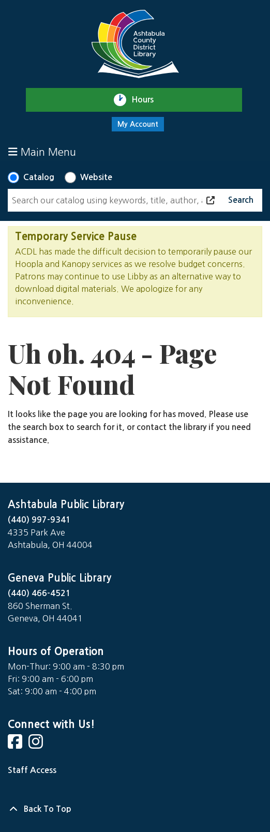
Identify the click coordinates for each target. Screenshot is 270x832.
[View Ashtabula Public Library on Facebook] (16, 745)
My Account (137, 124)
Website (96, 177)
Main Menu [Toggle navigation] (42, 151)
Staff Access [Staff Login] (32, 770)
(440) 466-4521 (39, 593)
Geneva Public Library (59, 578)
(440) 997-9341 (39, 520)
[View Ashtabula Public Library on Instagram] (36, 745)
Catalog (38, 177)
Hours (147, 100)
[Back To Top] (135, 809)
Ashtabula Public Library (66, 504)
